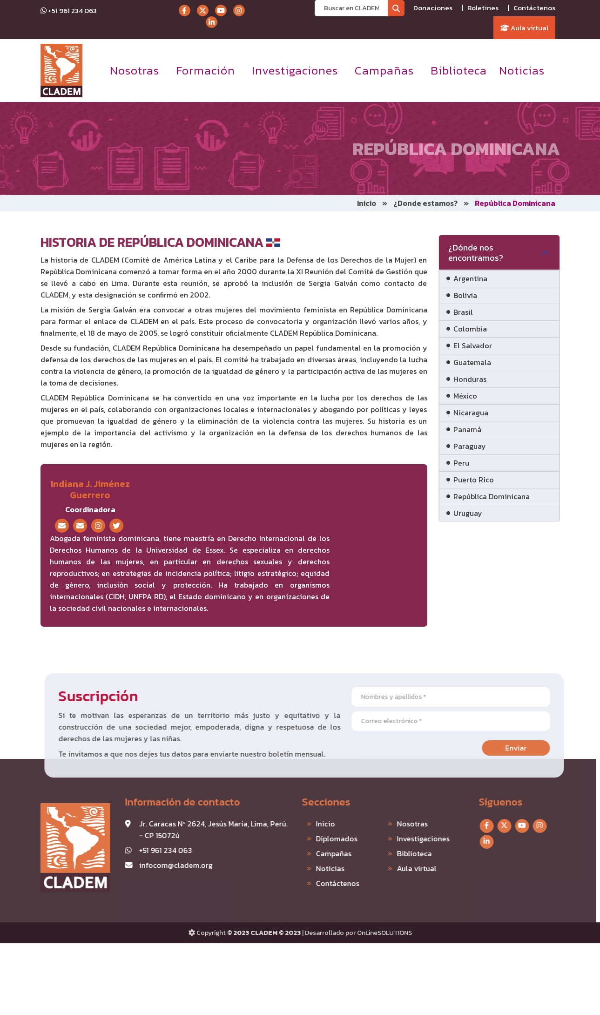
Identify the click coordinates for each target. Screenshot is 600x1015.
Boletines (483, 7)
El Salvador (472, 345)
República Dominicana (491, 496)
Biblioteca (459, 70)
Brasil (463, 312)
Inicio (366, 203)
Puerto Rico (473, 479)
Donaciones (432, 7)
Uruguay (467, 513)
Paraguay (469, 446)
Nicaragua (470, 412)
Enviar (537, 747)
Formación (205, 70)
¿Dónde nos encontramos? (475, 252)
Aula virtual (524, 27)
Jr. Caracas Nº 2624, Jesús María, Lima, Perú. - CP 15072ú (191, 829)
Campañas (384, 70)
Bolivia (465, 295)
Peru (461, 462)
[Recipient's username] (351, 8)
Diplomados (314, 838)
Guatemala (472, 362)
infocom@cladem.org (153, 865)
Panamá (467, 429)
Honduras (469, 379)
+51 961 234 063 (68, 10)
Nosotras (134, 70)
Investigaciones (295, 70)
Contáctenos (534, 7)
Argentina (470, 278)
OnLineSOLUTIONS (384, 933)
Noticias (522, 70)
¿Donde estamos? (425, 203)
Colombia (470, 328)
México (465, 395)
